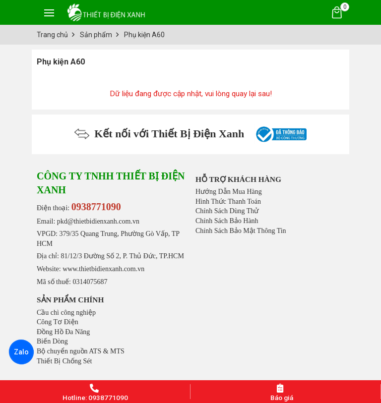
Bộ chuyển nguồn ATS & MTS (81, 351)
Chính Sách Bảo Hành (226, 221)
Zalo (21, 352)
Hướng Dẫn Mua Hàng (228, 191)
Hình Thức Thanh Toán (228, 201)
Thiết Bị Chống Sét (64, 361)
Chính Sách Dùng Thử (226, 211)
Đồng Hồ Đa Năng (63, 332)
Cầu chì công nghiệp (66, 312)
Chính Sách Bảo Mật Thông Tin (240, 230)
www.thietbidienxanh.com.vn (103, 269)
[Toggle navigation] (49, 12)
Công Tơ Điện (57, 322)
